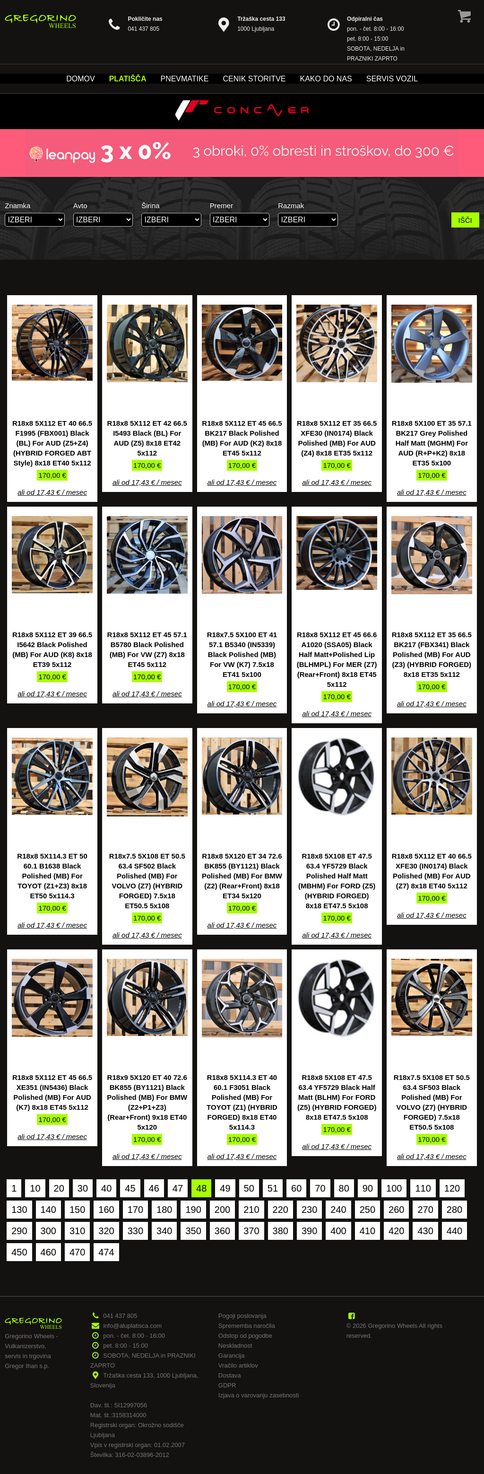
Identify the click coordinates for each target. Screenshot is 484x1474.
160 (106, 1209)
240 (338, 1209)
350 (193, 1231)
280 (454, 1209)
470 (77, 1252)
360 (222, 1231)
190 (193, 1209)
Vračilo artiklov (238, 1365)
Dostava (229, 1375)
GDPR (227, 1385)
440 (454, 1231)
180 (164, 1209)
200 (222, 1209)
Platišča (128, 79)
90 (368, 1188)
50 (249, 1188)
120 (452, 1188)
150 (77, 1209)
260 (396, 1209)
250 (367, 1209)
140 (48, 1209)
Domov (80, 79)
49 (225, 1188)
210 (251, 1209)
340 (164, 1231)
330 (135, 1231)
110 (423, 1188)
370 (251, 1231)
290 (19, 1231)
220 (280, 1209)
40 (106, 1188)
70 (320, 1188)
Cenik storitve (254, 79)
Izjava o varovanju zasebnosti (258, 1395)
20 (59, 1188)
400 (338, 1231)
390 (309, 1231)
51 (273, 1188)
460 (48, 1252)
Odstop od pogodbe (245, 1335)
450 (19, 1252)
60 (296, 1188)
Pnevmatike (184, 79)
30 (83, 1188)
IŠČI (465, 220)
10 (35, 1188)
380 (280, 1231)
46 (154, 1188)
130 (19, 1209)
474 (106, 1252)
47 (178, 1188)
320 (106, 1231)
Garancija (231, 1355)
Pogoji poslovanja (242, 1315)
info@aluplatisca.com (132, 1325)
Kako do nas (326, 79)
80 (344, 1188)
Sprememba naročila (246, 1325)
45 (130, 1188)
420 (396, 1231)
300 (48, 1231)
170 (135, 1209)
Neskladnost (235, 1345)
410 (367, 1231)
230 (309, 1209)
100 (394, 1188)
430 (425, 1231)
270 (425, 1209)
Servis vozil (392, 79)
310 (77, 1231)
